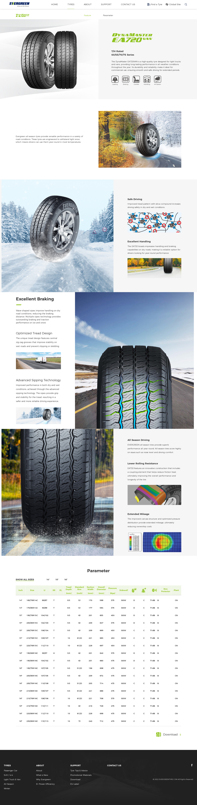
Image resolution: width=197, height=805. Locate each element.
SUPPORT (106, 4)
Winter (7, 788)
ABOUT (87, 4)
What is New (42, 775)
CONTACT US (128, 4)
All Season (9, 784)
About (39, 770)
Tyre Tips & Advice (79, 770)
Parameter (108, 15)
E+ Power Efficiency (45, 784)
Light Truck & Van (12, 779)
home (54, 4)
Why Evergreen (43, 779)
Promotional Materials (80, 775)
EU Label (74, 784)
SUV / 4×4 (8, 775)
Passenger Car (10, 770)
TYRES (70, 4)
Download (75, 779)
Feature (87, 15)
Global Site (175, 4)
